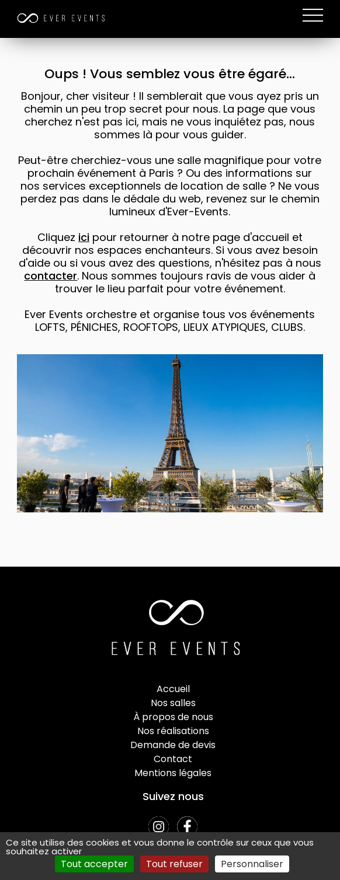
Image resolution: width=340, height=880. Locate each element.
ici (83, 237)
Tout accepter (94, 864)
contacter (50, 275)
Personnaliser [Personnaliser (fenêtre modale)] (252, 864)
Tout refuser (174, 864)
